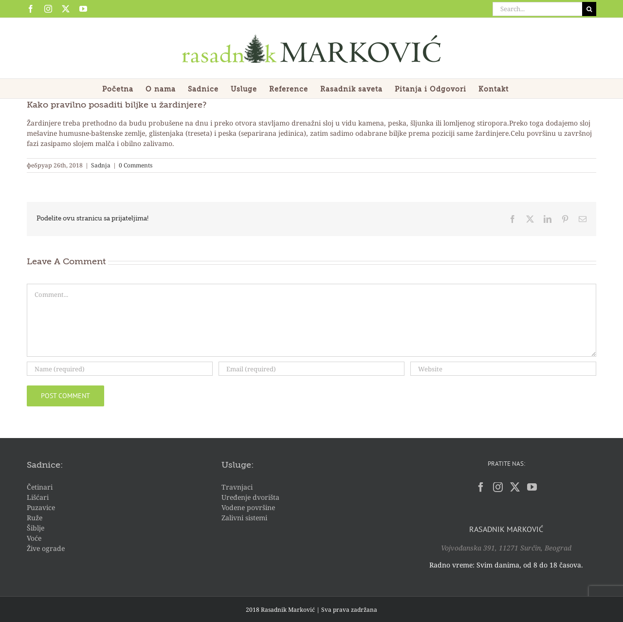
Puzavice (41, 507)
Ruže (34, 517)
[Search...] (537, 9)
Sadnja (100, 165)
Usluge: (237, 465)
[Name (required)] (120, 369)
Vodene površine (248, 507)
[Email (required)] (311, 369)
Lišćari (38, 497)
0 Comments (135, 165)
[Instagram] (498, 487)
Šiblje (35, 527)
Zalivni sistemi (244, 517)
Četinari (40, 487)
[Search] (589, 9)
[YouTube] (532, 487)
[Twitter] (515, 487)
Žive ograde (46, 548)
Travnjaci (237, 487)
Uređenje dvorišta (250, 497)
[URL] (503, 369)
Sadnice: (45, 465)
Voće (34, 538)
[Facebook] (481, 487)
